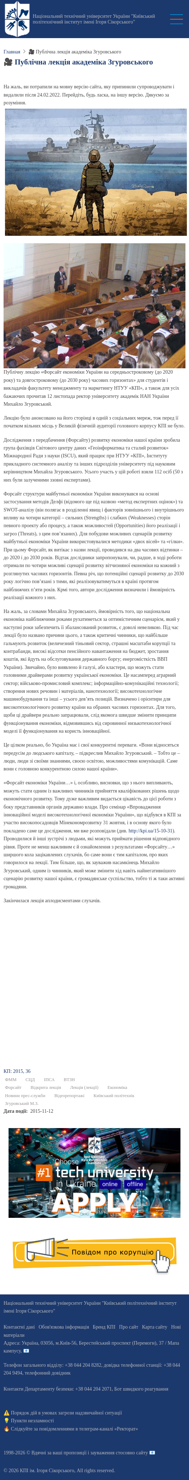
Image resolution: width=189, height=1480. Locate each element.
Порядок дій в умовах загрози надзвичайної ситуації (66, 1413)
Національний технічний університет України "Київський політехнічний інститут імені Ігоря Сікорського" (94, 19)
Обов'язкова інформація (63, 1327)
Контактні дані (19, 1327)
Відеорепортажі (69, 1095)
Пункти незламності (32, 1420)
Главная (12, 51)
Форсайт (13, 1087)
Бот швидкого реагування (141, 1389)
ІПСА (49, 1079)
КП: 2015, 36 (17, 1071)
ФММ (10, 1079)
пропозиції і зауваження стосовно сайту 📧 (109, 1452)
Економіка (117, 1087)
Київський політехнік (114, 1095)
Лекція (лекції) (84, 1087)
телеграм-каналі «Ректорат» (108, 1429)
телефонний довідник (48, 1373)
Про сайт (128, 1327)
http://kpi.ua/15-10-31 (150, 831)
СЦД (30, 1079)
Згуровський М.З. (21, 1103)
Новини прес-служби (25, 1095)
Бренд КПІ (104, 1327)
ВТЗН (69, 1079)
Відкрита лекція (46, 1087)
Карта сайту (154, 1327)
